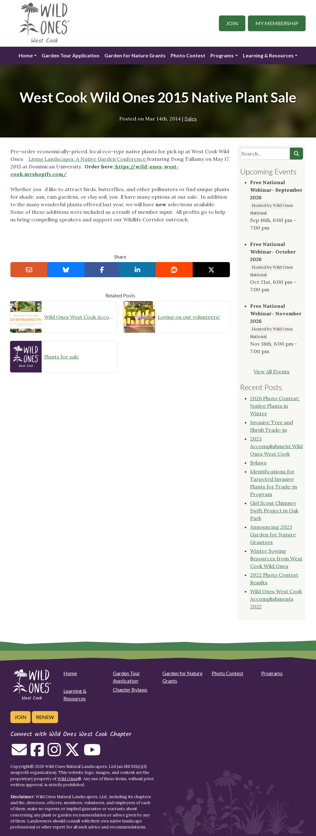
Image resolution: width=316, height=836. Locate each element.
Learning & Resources (268, 55)
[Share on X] (211, 269)
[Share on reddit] (174, 269)
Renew (45, 717)
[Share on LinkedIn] (137, 269)
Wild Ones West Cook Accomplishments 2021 (79, 317)
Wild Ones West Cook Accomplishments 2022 (276, 599)
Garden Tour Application (70, 55)
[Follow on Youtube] (92, 753)
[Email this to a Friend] (29, 269)
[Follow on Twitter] (72, 753)
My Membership (276, 23)
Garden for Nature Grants (135, 55)
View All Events (272, 371)
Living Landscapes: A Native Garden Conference (87, 159)
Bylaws (258, 462)
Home (26, 55)
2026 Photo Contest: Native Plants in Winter (275, 406)
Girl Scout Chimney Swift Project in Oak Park (274, 510)
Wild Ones (67, 778)
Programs (222, 55)
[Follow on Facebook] (37, 753)
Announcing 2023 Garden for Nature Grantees (273, 534)
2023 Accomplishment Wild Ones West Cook (276, 446)
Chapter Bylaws (130, 690)
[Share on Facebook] (102, 269)
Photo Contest (188, 55)
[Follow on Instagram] (54, 753)
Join (232, 23)
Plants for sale (61, 357)
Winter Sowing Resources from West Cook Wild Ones (276, 558)
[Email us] (19, 753)
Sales (190, 118)
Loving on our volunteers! (189, 317)
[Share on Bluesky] (66, 269)
